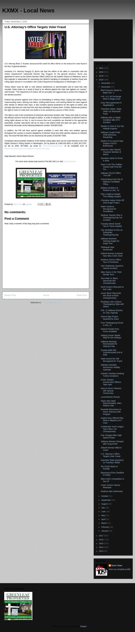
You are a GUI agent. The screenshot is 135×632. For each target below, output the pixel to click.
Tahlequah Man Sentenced (107, 248)
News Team (117, 565)
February (105, 527)
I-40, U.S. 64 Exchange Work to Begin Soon (111, 97)
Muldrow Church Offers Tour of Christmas (111, 261)
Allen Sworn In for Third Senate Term (111, 273)
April (103, 519)
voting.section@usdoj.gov (52, 146)
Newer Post (10, 295)
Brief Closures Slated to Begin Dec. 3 (111, 91)
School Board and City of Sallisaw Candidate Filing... (112, 181)
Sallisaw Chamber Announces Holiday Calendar (110, 367)
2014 (101, 547)
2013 (101, 551)
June (103, 511)
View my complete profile (119, 569)
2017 (101, 536)
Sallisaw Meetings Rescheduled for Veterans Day (109, 344)
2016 (101, 539)
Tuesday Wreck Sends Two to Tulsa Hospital (111, 225)
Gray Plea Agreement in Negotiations (111, 104)
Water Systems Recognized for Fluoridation (108, 208)
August (104, 504)
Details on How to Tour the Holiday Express (112, 127)
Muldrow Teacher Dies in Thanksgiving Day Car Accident (111, 217)
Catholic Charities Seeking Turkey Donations (112, 374)
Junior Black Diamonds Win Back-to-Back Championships (111, 295)
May (103, 515)
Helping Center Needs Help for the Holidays (111, 336)
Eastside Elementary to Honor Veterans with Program (111, 411)
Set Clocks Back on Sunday (109, 467)
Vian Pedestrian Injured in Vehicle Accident (112, 267)
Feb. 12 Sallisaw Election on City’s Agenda (112, 311)
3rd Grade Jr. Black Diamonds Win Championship (109, 280)
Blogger (83, 626)
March (104, 523)
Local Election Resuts (110, 397)
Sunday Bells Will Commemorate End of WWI (111, 352)
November (106, 87)
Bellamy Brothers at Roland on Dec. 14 (110, 189)
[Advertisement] (113, 38)
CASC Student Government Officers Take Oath (111, 382)
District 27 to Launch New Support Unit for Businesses (112, 143)
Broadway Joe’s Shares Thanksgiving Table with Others (112, 304)
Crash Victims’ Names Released (110, 486)
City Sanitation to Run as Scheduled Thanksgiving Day (111, 232)
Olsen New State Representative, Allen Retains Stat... (111, 403)
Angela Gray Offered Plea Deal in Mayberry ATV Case (112, 420)
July (103, 508)
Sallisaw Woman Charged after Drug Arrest (112, 442)
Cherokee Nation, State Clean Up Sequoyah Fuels (111, 111)
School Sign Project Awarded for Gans (110, 317)
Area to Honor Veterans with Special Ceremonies (111, 390)
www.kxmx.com (69, 161)
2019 (101, 76)
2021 (101, 68)
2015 (101, 543)
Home (46, 295)
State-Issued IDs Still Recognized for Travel (111, 360)
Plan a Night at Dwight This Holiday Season (111, 195)
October (105, 496)
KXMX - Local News (28, 10)
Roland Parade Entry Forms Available (110, 330)
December (106, 83)
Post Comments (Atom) (51, 302)
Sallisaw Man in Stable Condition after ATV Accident (111, 119)
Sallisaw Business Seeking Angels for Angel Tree (110, 241)
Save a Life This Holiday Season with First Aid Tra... (111, 166)
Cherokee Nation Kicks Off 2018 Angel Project (112, 201)
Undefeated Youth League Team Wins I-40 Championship (112, 429)
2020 (101, 72)
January (105, 531)
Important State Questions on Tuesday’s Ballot (112, 461)
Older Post (81, 295)
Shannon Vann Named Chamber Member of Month (111, 152)
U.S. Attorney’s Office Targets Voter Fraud (110, 455)
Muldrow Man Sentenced (112, 491)
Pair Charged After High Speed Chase (111, 436)
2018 (101, 80)
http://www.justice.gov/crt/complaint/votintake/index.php (26, 148)
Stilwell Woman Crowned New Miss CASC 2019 (112, 254)
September (106, 500)
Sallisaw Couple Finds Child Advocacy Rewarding (110, 134)
